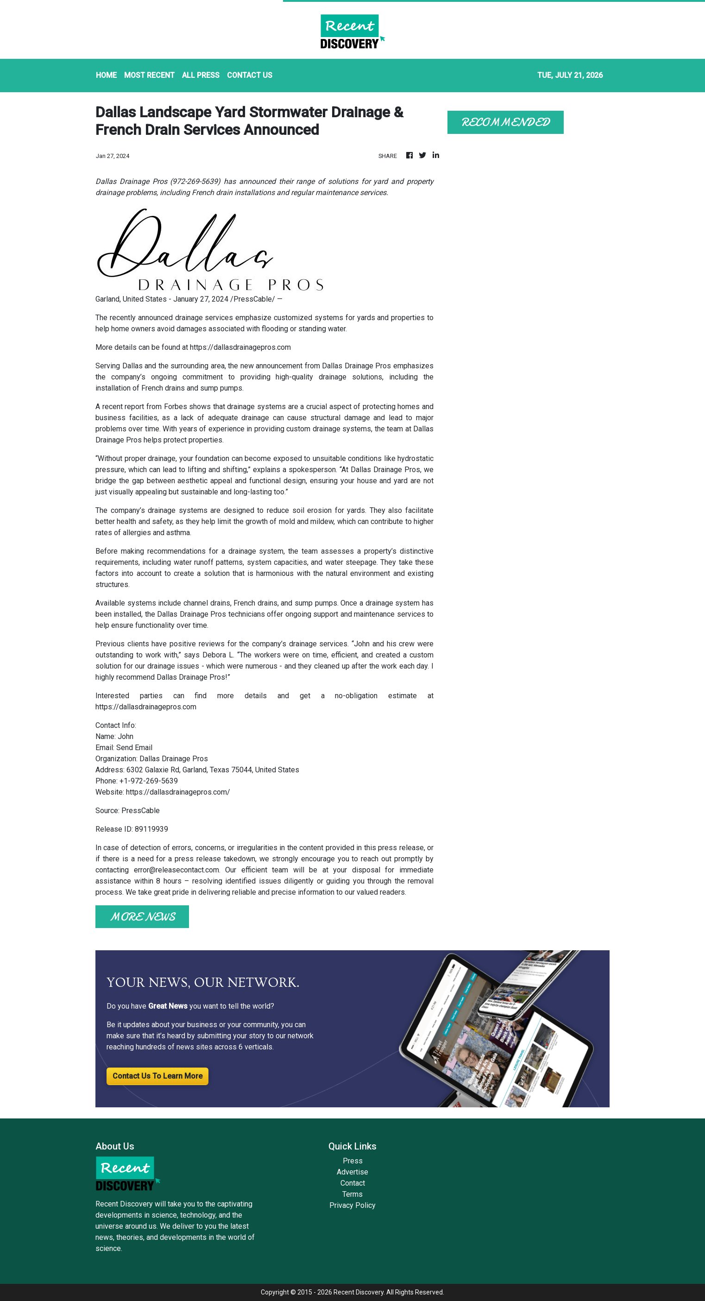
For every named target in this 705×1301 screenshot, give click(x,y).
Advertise (352, 1172)
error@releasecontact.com (176, 869)
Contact (352, 1183)
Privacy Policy (352, 1205)
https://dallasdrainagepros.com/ (178, 792)
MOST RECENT (149, 75)
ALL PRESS (201, 75)
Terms (352, 1194)
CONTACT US (249, 75)
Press (353, 1160)
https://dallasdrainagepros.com (240, 347)
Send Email (134, 747)
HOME (106, 75)
